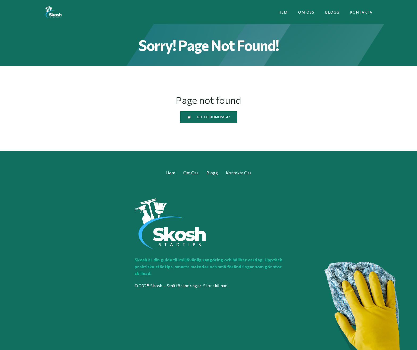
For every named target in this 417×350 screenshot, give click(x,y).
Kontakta (361, 12)
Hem (282, 12)
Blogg (332, 12)
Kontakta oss (238, 172)
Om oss (306, 12)
